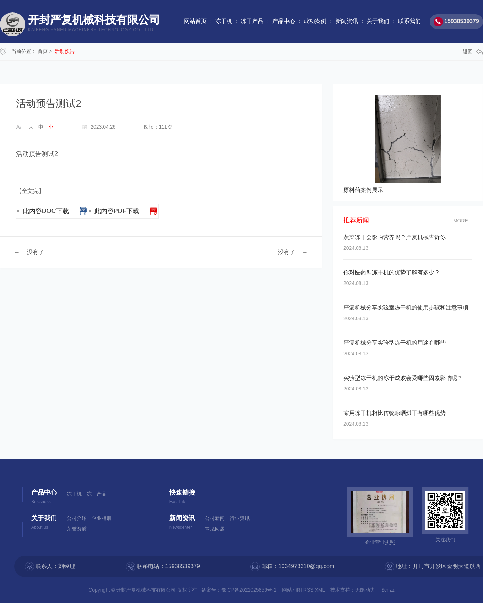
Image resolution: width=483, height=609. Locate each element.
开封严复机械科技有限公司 (94, 24)
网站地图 (292, 590)
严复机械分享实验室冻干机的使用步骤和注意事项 (405, 307)
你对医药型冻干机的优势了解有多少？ (391, 272)
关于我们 (378, 21)
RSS (309, 590)
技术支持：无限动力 (352, 590)
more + (462, 220)
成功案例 (315, 21)
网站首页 (195, 21)
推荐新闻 (356, 220)
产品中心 (283, 21)
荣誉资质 (77, 529)
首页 (43, 51)
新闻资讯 (346, 21)
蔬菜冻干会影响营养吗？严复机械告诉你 (394, 237)
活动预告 (65, 51)
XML (320, 590)
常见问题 (215, 529)
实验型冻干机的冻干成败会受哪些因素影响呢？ (403, 378)
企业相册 (102, 518)
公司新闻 (215, 518)
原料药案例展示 (363, 190)
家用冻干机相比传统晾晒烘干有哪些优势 (394, 413)
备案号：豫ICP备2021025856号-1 (239, 590)
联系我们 (409, 21)
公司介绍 (77, 518)
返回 (473, 52)
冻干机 (223, 21)
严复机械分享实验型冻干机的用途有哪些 (394, 343)
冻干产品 (252, 21)
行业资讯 (240, 518)
